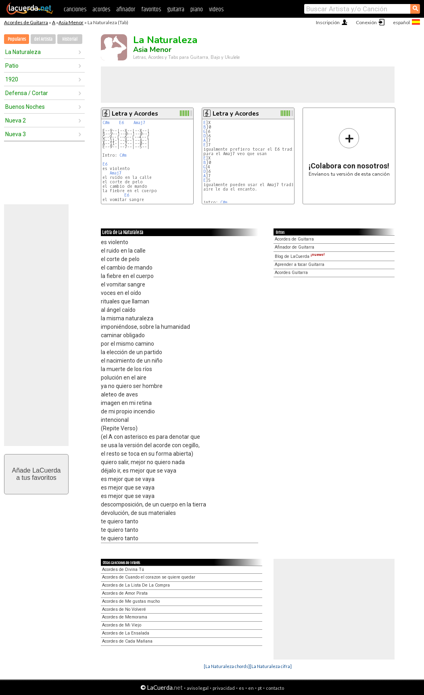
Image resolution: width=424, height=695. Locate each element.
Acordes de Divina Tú (123, 569)
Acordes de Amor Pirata (125, 593)
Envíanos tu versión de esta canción (349, 152)
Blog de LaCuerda (300, 256)
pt (260, 688)
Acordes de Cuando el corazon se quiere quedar (148, 577)
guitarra (175, 9)
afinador (125, 9)
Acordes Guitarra (291, 272)
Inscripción (328, 22)
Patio (12, 65)
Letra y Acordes (135, 114)
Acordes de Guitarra (26, 22)
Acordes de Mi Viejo (121, 625)
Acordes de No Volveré (124, 609)
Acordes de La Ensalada (125, 633)
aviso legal (198, 688)
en (251, 688)
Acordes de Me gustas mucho (131, 601)
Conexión (366, 22)
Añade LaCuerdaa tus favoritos (36, 474)
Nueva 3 (15, 134)
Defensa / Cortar (26, 93)
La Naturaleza (23, 52)
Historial (69, 39)
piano (196, 9)
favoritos (151, 9)
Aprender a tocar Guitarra (299, 264)
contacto (275, 688)
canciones (75, 9)
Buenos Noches (25, 107)
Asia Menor (71, 22)
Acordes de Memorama (124, 617)
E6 (121, 122)
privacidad (224, 688)
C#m (105, 122)
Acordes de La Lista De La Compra (136, 585)
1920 (11, 79)
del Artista (43, 39)
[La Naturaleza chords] (227, 666)
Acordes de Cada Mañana (127, 641)
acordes (101, 9)
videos (216, 9)
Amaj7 (139, 122)
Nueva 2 (15, 120)
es (241, 688)
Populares (17, 39)
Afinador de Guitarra (294, 247)
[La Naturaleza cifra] (271, 666)
